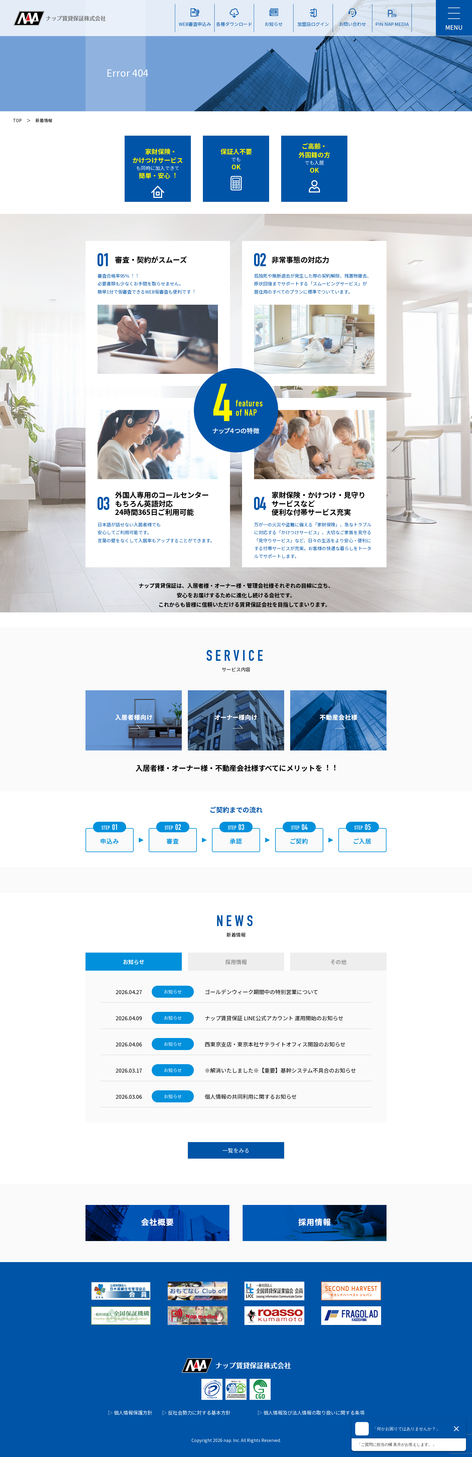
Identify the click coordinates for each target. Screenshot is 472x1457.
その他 (338, 962)
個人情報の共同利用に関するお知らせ (251, 1096)
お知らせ (133, 962)
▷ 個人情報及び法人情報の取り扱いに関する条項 (311, 1412)
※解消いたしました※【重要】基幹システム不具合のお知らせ (280, 1070)
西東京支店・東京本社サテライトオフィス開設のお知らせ (275, 1044)
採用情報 (236, 962)
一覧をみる (236, 1150)
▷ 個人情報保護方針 (130, 1412)
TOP (17, 120)
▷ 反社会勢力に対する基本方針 (196, 1412)
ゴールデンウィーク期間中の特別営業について (261, 992)
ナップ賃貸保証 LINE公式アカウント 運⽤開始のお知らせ (274, 1018)
